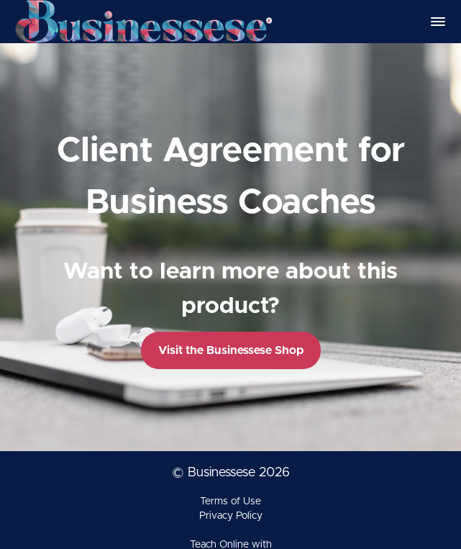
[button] (438, 21)
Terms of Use (230, 501)
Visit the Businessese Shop (230, 350)
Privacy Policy (231, 516)
